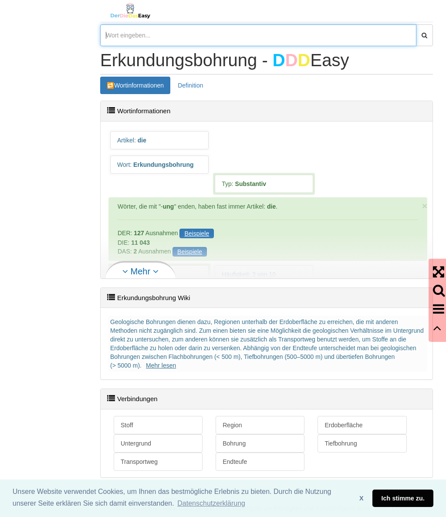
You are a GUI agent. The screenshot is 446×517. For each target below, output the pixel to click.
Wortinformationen (139, 85)
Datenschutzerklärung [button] (211, 503)
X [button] (361, 498)
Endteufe (235, 461)
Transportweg (139, 461)
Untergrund (136, 443)
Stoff (127, 425)
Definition (190, 85)
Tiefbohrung (340, 443)
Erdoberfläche (343, 425)
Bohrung (234, 443)
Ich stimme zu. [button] (403, 498)
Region (232, 425)
